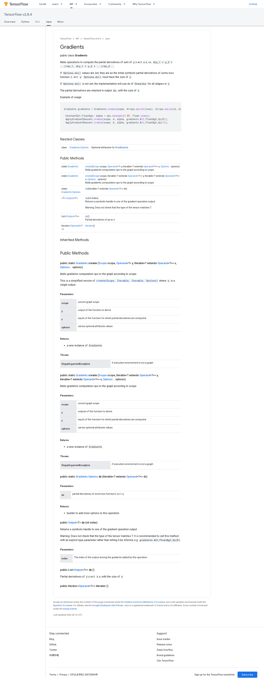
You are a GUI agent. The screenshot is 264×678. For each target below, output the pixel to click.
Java (107, 38)
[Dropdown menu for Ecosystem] (101, 4)
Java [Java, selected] (48, 21)
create (88, 166)
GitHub (253, 4)
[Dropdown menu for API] (77, 4)
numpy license (70, 608)
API (77, 38)
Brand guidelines (165, 655)
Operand (112, 166)
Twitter (53, 650)
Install (42, 4)
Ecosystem (90, 4)
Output (70, 198)
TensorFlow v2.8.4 (18, 14)
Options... (165, 166)
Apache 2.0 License (62, 605)
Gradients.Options (79, 147)
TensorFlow (65, 38)
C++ (37, 21)
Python (25, 21)
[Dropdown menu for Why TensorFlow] (155, 4)
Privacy (63, 674)
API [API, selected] (71, 4)
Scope (96, 166)
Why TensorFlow (142, 4)
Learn (55, 4)
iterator (89, 225)
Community (114, 4)
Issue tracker (163, 639)
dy (86, 198)
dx (86, 188)
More (60, 21)
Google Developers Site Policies (107, 605)
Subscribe (247, 674)
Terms (52, 674)
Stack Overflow (165, 650)
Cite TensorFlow (165, 660)
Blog (51, 639)
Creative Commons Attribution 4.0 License (144, 602)
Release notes (164, 644)
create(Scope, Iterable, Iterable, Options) (127, 280)
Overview (9, 21)
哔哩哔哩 (54, 655)
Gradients (121, 147)
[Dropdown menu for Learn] (62, 4)
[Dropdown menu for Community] (125, 4)
